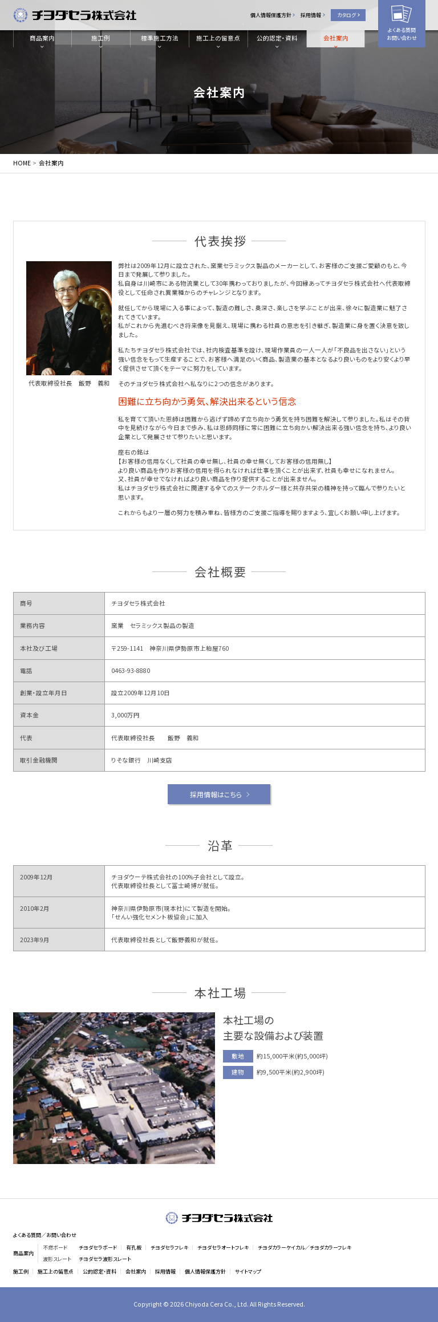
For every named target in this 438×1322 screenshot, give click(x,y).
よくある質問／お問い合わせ (44, 1235)
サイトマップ (248, 1271)
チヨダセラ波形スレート (105, 1259)
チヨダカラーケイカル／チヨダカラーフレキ (304, 1247)
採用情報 (311, 15)
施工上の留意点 (218, 38)
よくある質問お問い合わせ (402, 34)
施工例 (100, 38)
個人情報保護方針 (270, 15)
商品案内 (42, 38)
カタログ (346, 15)
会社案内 (335, 38)
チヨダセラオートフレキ (223, 1247)
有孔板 (133, 1247)
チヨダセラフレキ (169, 1247)
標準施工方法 (160, 38)
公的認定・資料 (277, 38)
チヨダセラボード (98, 1247)
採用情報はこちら (216, 794)
